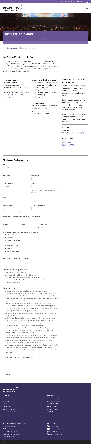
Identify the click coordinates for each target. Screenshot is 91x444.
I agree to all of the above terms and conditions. (18, 357)
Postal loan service (42, 97)
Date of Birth (8, 183)
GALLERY (6, 401)
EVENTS (6, 398)
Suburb (6, 224)
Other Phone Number (38, 205)
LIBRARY (6, 404)
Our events (7, 243)
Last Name (35, 175)
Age (33, 183)
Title (5, 164)
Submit (7, 375)
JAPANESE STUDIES (10, 409)
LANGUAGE (7, 406)
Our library (7, 248)
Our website (8, 238)
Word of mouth (8, 235)
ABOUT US (50, 396)
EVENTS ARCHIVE (53, 398)
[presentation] (18, 366)
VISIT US (6, 396)
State (24, 224)
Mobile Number (8, 205)
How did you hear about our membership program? (21, 232)
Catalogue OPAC (68, 145)
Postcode (44, 224)
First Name (7, 175)
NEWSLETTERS (52, 404)
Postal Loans (66, 142)
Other (6, 254)
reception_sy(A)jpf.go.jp (11, 434)
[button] (87, 8)
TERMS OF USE (52, 409)
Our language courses (11, 246)
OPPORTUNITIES (9, 412)
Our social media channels (12, 240)
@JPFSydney (52, 426)
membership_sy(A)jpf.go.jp (77, 132)
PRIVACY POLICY (53, 406)
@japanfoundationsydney (56, 429)
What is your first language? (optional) (16, 258)
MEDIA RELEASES (53, 401)
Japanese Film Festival (11, 251)
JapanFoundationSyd (55, 434)
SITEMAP (50, 412)
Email (5, 197)
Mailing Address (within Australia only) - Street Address (22, 216)
